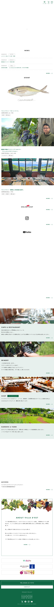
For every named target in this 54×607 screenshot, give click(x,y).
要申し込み (11, 155)
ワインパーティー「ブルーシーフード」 (10, 111)
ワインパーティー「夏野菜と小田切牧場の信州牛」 (12, 189)
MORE (48, 73)
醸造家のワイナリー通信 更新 (7, 61)
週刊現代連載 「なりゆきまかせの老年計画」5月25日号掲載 (14, 67)
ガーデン (12, 54)
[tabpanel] (27, 18)
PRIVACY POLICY (27, 592)
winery (27, 349)
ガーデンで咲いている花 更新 (8, 56)
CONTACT (27, 587)
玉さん (12, 65)
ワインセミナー (4, 155)
